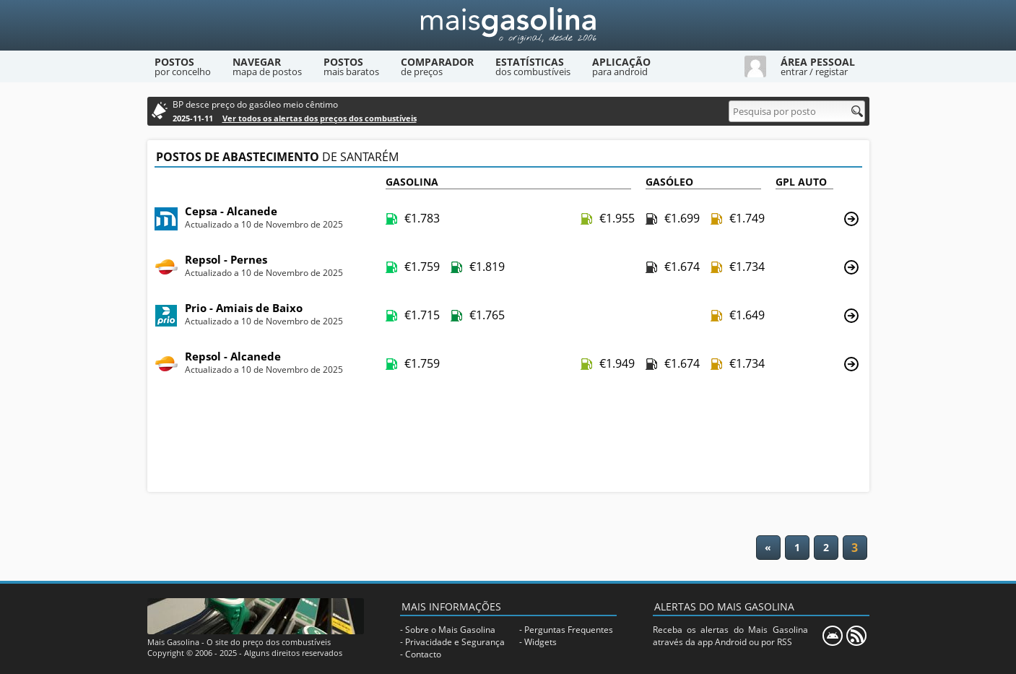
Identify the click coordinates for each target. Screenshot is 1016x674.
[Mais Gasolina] (508, 25)
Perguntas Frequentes (568, 629)
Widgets (540, 642)
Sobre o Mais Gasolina (450, 629)
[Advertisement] (508, 439)
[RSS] (856, 636)
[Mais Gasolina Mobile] (832, 636)
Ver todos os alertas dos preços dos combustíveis (319, 118)
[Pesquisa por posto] (797, 111)
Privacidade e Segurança (455, 642)
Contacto (423, 654)
